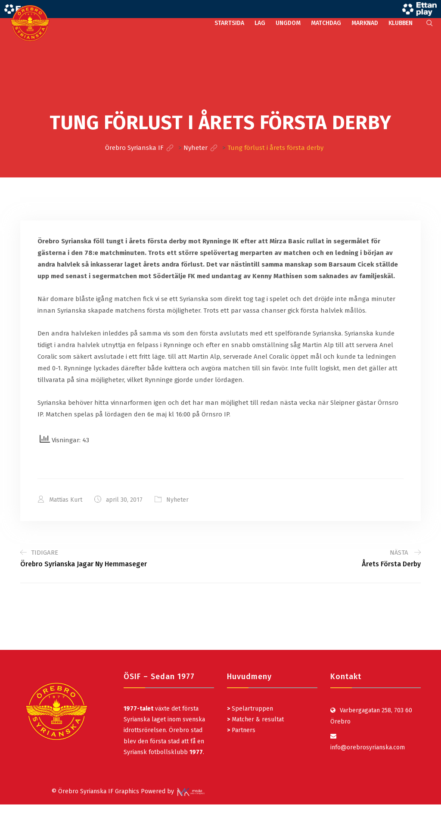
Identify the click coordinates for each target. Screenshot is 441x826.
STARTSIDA (229, 23)
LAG (260, 23)
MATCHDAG (326, 23)
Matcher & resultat (255, 719)
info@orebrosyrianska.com (367, 747)
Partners (241, 730)
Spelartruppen (251, 708)
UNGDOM (288, 23)
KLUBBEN (400, 23)
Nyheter (177, 499)
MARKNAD (364, 23)
